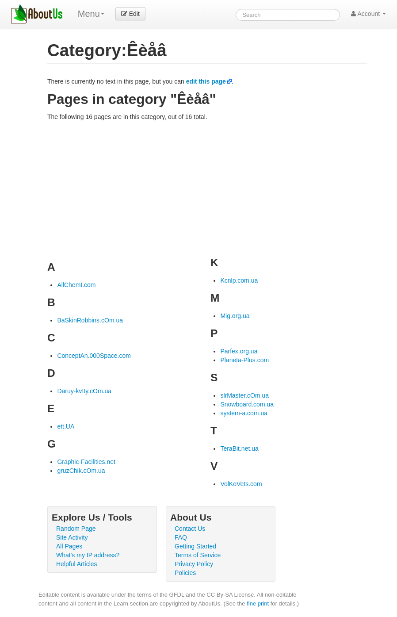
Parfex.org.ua (238, 351)
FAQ (181, 537)
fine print (258, 603)
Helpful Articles (76, 563)
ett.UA (65, 426)
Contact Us (190, 528)
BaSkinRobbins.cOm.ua (90, 320)
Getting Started (195, 546)
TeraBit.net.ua (239, 448)
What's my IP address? (87, 555)
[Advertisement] (207, 187)
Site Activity (72, 537)
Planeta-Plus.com (244, 360)
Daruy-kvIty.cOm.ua (84, 391)
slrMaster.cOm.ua (244, 395)
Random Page (76, 528)
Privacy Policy (194, 563)
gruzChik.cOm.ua (81, 470)
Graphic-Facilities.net (86, 461)
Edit (130, 13)
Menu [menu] (91, 14)
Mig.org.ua (234, 315)
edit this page (206, 81)
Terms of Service (198, 555)
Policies (185, 572)
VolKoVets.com (241, 483)
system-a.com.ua (243, 413)
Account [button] (368, 13)
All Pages (69, 546)
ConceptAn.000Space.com (94, 355)
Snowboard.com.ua (247, 404)
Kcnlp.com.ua (239, 280)
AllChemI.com (76, 284)
